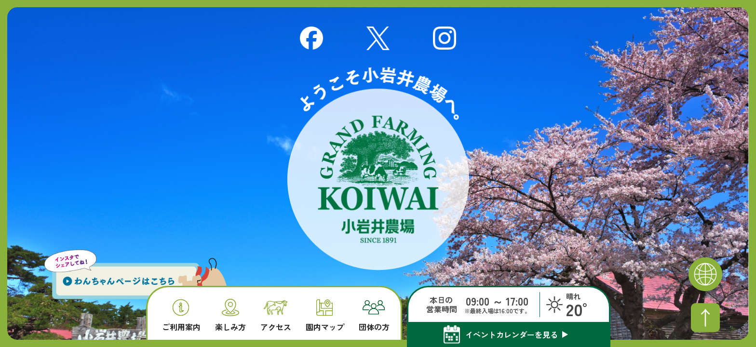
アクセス (275, 316)
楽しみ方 (230, 315)
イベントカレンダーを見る (511, 334)
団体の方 (374, 315)
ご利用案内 (181, 315)
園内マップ (325, 315)
